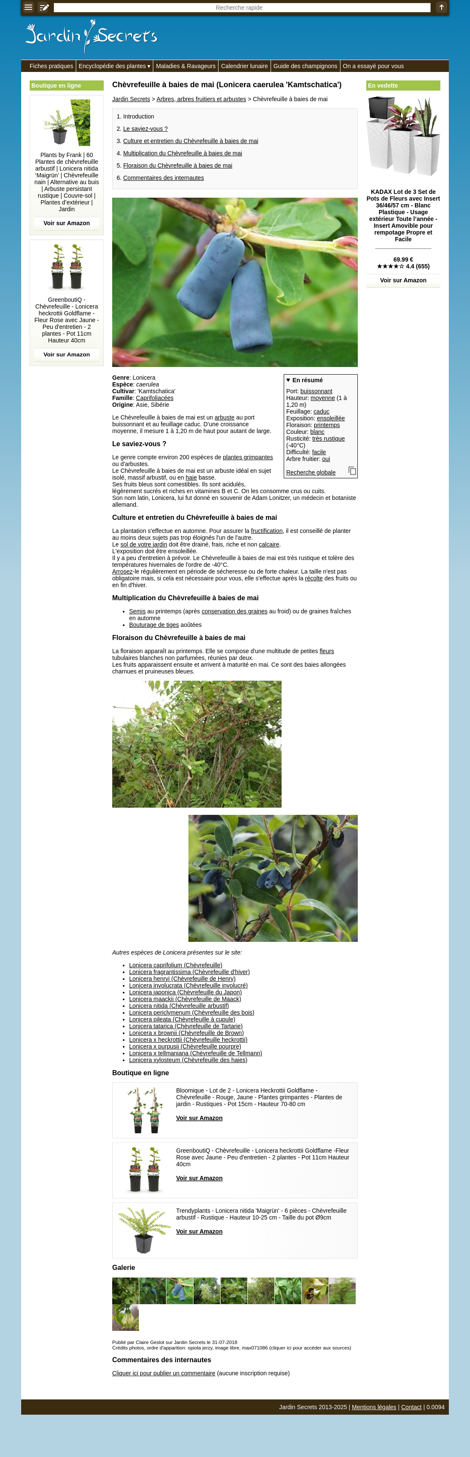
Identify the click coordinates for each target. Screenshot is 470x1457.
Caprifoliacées (155, 398)
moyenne (323, 398)
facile (319, 452)
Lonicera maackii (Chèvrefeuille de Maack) (185, 999)
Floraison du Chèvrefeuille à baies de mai (177, 165)
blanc (317, 431)
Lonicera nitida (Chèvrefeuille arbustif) (179, 1005)
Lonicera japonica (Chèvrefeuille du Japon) (185, 992)
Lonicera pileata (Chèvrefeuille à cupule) (182, 1019)
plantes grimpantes (248, 457)
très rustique (328, 438)
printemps (327, 425)
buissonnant (316, 391)
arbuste (225, 417)
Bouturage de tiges (154, 624)
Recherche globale (311, 472)
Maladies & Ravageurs (186, 66)
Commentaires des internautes (163, 177)
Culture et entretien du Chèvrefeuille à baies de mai (190, 141)
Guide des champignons (305, 66)
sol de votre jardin (143, 544)
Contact (411, 1407)
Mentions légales (374, 1407)
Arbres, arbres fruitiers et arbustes (201, 99)
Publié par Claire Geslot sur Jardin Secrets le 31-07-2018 (174, 1342)
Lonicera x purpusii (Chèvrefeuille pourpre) (185, 1046)
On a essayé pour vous (373, 66)
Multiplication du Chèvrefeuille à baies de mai (182, 153)
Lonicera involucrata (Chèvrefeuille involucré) (188, 985)
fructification (267, 530)
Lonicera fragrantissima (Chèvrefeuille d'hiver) (189, 972)
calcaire (269, 544)
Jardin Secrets (131, 99)
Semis (137, 611)
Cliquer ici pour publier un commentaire (164, 1373)
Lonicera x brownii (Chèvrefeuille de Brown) (186, 1032)
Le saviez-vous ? (145, 128)
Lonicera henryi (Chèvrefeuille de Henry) (182, 978)
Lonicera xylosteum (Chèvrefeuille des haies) (188, 1060)
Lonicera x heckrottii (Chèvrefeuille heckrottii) (188, 1039)
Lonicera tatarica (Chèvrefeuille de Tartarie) (186, 1026)
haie (191, 477)
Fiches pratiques (51, 66)
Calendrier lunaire (244, 66)
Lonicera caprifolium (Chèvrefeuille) (175, 965)
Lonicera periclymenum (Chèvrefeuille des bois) (191, 1012)
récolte (314, 578)
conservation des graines (235, 611)
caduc (321, 411)
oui (326, 458)
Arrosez (122, 571)
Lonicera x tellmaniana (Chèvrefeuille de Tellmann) (195, 1053)
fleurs (327, 651)
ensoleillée (331, 418)
